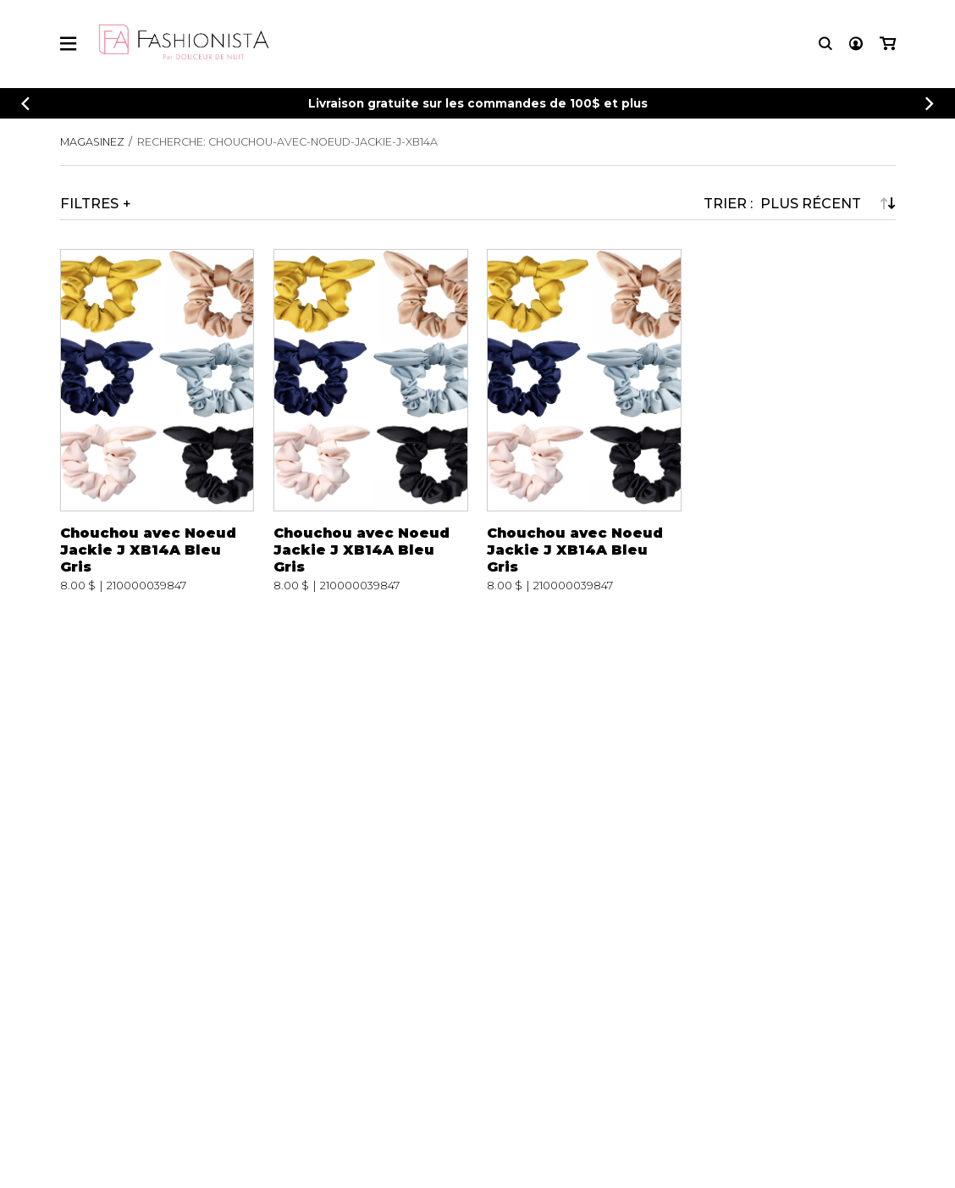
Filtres (89, 203)
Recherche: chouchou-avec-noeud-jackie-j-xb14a (287, 141)
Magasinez (92, 141)
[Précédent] (25, 104)
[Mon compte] (856, 44)
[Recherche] (825, 44)
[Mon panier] (888, 44)
